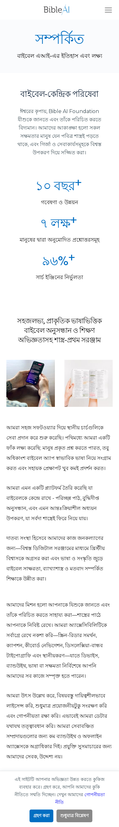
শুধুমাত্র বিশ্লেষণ (74, 815)
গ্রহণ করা (41, 815)
